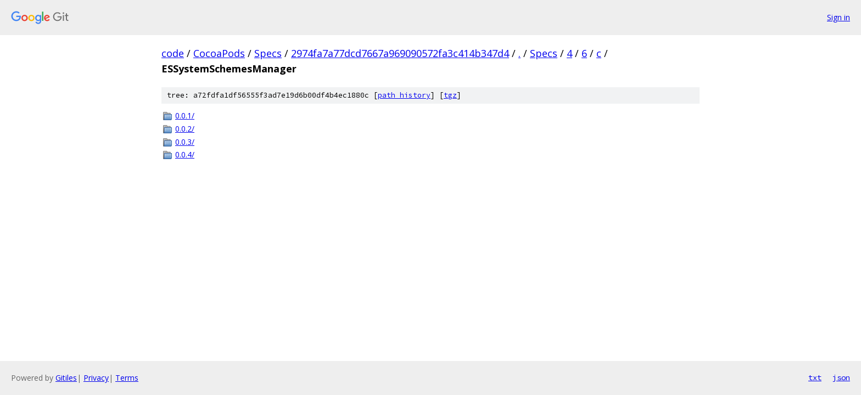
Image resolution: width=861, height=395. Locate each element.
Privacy (96, 378)
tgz (450, 95)
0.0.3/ (184, 142)
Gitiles (66, 378)
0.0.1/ (184, 115)
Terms (126, 378)
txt (814, 377)
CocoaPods (219, 53)
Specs (268, 53)
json (841, 377)
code (172, 53)
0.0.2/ (184, 128)
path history (404, 95)
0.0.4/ (184, 154)
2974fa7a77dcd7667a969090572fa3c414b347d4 (400, 53)
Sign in (838, 17)
